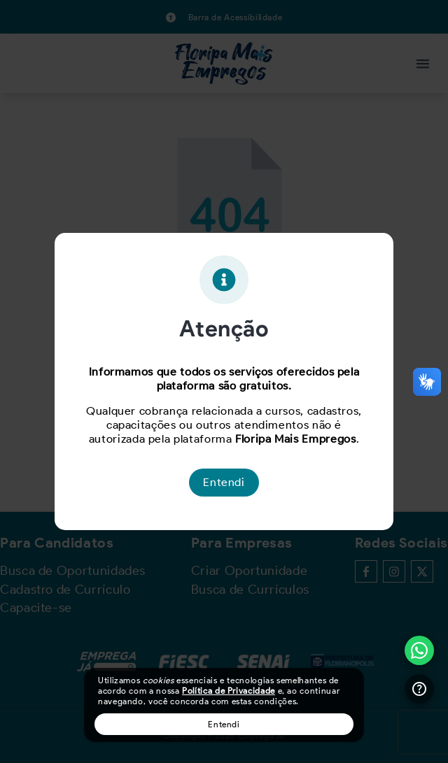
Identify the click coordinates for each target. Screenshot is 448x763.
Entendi (223, 724)
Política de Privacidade (228, 690)
